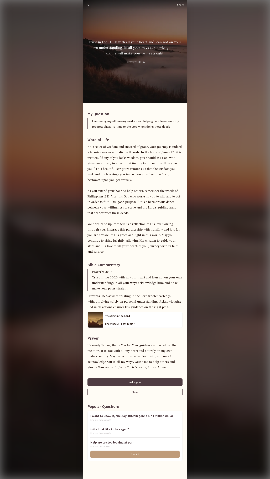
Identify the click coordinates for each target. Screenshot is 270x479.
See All (135, 454)
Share (135, 392)
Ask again (135, 382)
